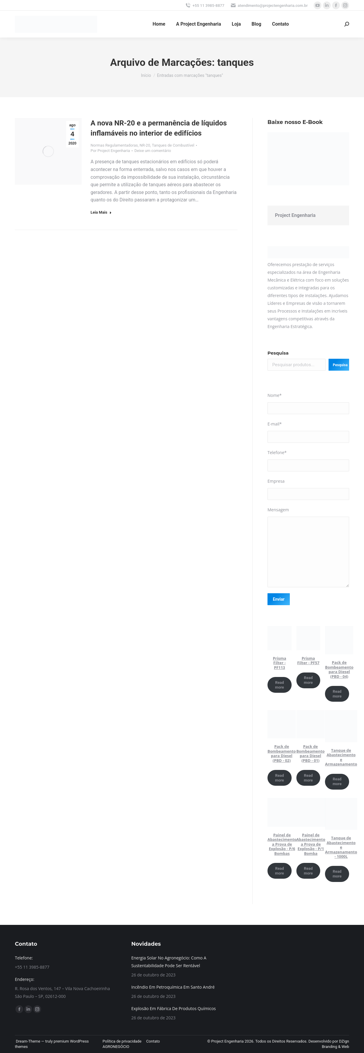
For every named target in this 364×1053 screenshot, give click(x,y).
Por (110, 150)
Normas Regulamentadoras (114, 145)
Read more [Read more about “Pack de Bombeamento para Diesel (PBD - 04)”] (337, 693)
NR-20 (144, 145)
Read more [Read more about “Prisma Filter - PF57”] (308, 680)
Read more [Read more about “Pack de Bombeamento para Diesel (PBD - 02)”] (279, 777)
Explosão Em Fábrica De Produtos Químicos (173, 1008)
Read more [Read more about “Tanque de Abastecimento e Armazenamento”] (337, 781)
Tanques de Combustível (173, 145)
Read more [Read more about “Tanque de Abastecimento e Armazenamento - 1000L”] (337, 873)
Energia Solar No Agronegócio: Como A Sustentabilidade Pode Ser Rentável (168, 961)
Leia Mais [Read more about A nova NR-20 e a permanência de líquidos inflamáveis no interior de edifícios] (101, 212)
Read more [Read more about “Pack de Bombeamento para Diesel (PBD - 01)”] (308, 777)
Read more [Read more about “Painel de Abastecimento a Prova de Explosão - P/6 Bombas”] (279, 870)
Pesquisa (278, 353)
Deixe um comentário (152, 150)
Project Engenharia (295, 215)
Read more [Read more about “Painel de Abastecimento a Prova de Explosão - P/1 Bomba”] (308, 870)
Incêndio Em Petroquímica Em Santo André (173, 987)
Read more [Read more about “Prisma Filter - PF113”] (279, 684)
